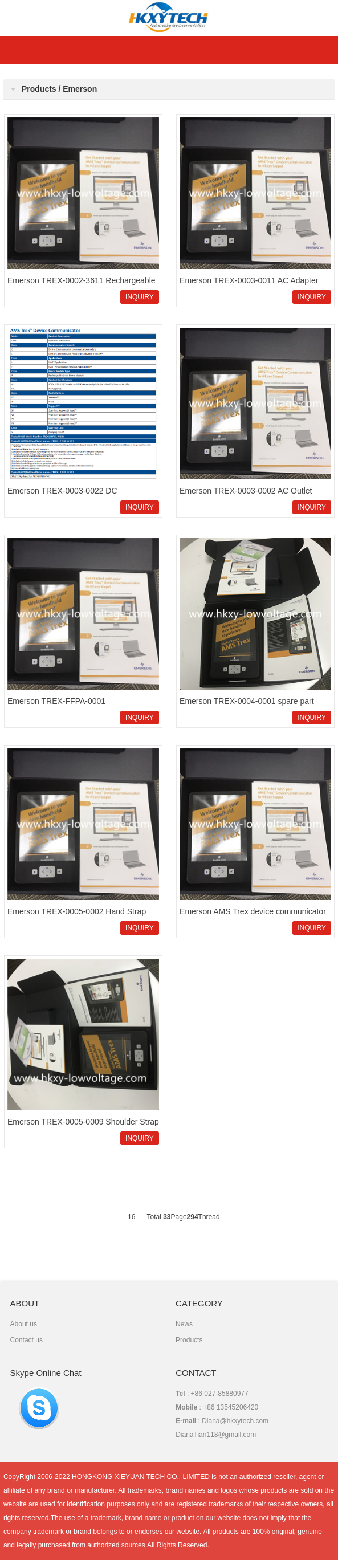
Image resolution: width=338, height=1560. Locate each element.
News (184, 1324)
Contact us (26, 1340)
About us (23, 1324)
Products (189, 1340)
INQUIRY (139, 297)
